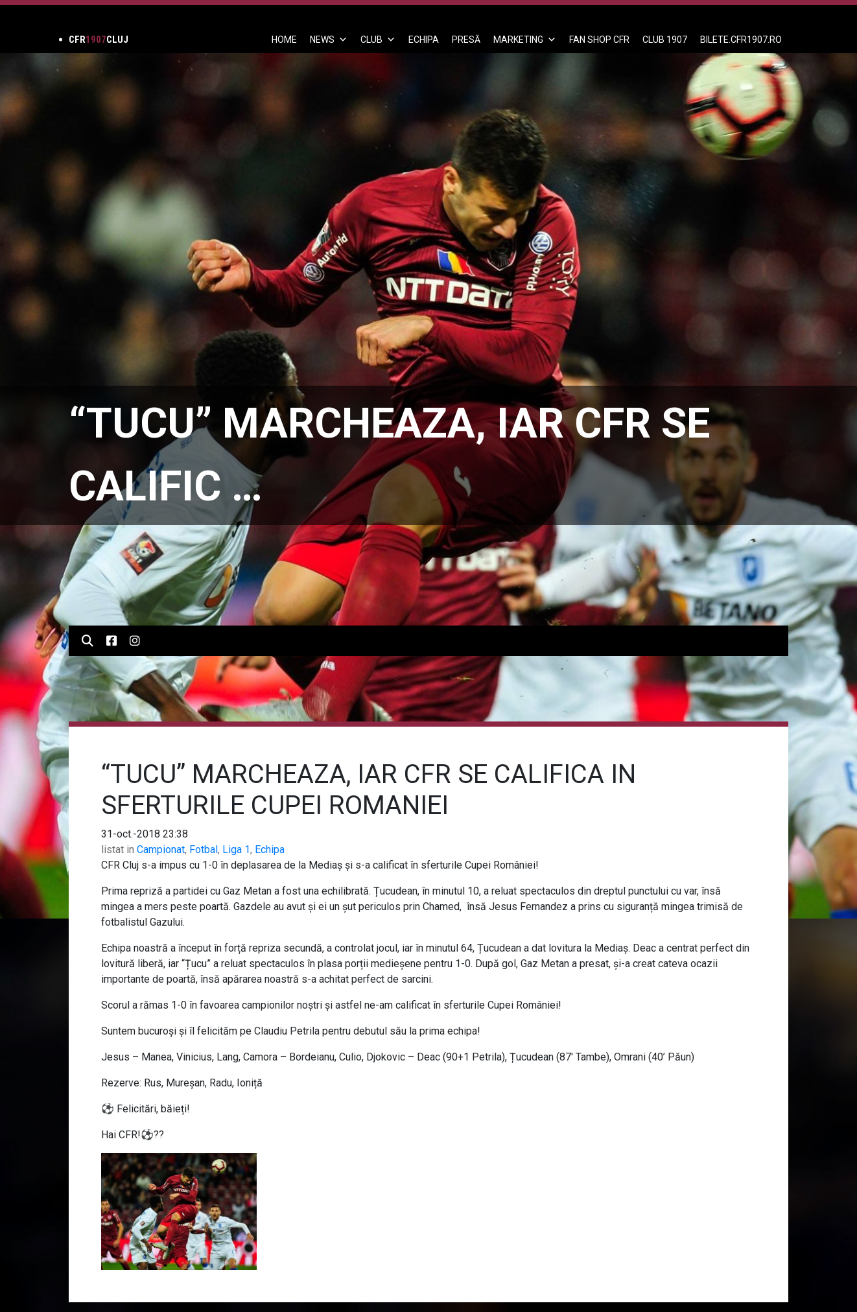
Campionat (161, 849)
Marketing (524, 39)
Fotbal (203, 849)
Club (377, 39)
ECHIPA (423, 39)
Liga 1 (236, 849)
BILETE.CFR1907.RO (741, 39)
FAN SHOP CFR (599, 39)
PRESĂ (466, 39)
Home (284, 39)
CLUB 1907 (664, 39)
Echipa (270, 849)
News (328, 39)
